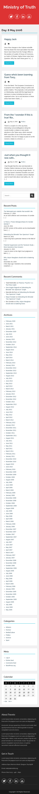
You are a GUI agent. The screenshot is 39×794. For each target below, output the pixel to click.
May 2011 (9, 446)
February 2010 (10, 469)
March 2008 (10, 521)
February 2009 (10, 493)
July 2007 (9, 542)
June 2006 (9, 576)
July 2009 (9, 482)
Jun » (10, 701)
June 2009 (9, 485)
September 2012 (11, 404)
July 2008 (9, 511)
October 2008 (10, 503)
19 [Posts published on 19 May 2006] (24, 692)
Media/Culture (10, 632)
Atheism (8, 627)
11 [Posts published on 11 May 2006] (19, 689)
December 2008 (11, 498)
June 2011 (9, 443)
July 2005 (9, 604)
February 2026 (10, 321)
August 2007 (10, 539)
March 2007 (10, 552)
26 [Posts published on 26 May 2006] (24, 695)
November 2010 (11, 461)
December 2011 (11, 428)
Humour (8, 630)
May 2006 (9, 578)
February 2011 (10, 454)
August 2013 (10, 376)
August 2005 (10, 602)
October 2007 (10, 534)
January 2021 (10, 329)
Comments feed (11, 663)
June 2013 (9, 381)
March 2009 (10, 490)
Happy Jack (10, 39)
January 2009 (10, 495)
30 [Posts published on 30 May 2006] (10, 698)
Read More (9, 63)
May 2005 (9, 610)
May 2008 (9, 516)
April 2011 (9, 448)
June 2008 (9, 513)
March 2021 (10, 326)
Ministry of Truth (19, 7)
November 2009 (11, 474)
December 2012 (11, 396)
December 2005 (11, 591)
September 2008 (11, 506)
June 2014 (9, 352)
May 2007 (9, 547)
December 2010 (11, 459)
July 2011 (9, 441)
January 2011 (10, 456)
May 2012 (9, 415)
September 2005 (11, 599)
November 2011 (11, 430)
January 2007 (10, 558)
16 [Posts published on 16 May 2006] (10, 692)
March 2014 (10, 360)
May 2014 (9, 355)
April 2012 (9, 417)
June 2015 (9, 337)
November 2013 (11, 370)
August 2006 (10, 571)
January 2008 (10, 526)
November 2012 (11, 399)
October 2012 (10, 402)
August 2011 (10, 438)
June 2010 (9, 467)
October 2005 (10, 597)
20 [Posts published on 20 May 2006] (28, 692)
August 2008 (10, 508)
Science (8, 637)
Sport (7, 640)
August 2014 (10, 350)
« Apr (5, 701)
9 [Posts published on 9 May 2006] (10, 689)
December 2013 (11, 368)
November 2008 (11, 500)
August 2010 (10, 464)
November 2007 (11, 532)
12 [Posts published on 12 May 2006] (24, 689)
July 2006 (9, 573)
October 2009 (10, 477)
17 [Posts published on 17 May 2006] (15, 692)
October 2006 (10, 565)
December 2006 (11, 560)
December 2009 (11, 472)
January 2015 (10, 339)
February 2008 (10, 524)
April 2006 (9, 581)
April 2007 (9, 550)
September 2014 (11, 347)
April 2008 (9, 519)
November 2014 (11, 342)
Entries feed (10, 660)
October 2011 (10, 433)
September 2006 (11, 568)
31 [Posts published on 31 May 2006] (15, 698)
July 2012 (9, 409)
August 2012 (10, 407)
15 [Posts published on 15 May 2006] (6, 692)
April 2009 (9, 487)
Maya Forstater (11, 297)
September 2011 (11, 435)
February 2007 (10, 555)
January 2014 (10, 365)
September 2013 (11, 373)
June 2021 (9, 324)
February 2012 (10, 422)
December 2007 (11, 529)
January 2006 (10, 589)
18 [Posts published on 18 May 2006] (19, 692)
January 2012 (10, 425)
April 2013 (9, 386)
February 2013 (10, 391)
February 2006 (10, 586)
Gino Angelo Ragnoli (12, 287)
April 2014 (9, 357)
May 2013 (9, 383)
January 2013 (10, 394)
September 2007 (11, 537)
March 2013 (10, 389)
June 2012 (9, 412)
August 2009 (10, 480)
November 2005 (11, 594)
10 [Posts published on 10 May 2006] (15, 689)
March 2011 (10, 451)
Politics (23, 121)
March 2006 (10, 584)
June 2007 (9, 545)
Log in (8, 658)
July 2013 (9, 378)
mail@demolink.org (12, 768)
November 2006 (11, 563)
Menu (4, 3)
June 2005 (9, 607)
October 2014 (10, 344)
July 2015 (9, 334)
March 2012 (10, 420)
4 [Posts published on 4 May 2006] (19, 686)
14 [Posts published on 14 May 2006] (33, 689)
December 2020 (11, 331)
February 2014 (10, 363)
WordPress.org (10, 665)
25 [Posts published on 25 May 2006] (19, 695)
